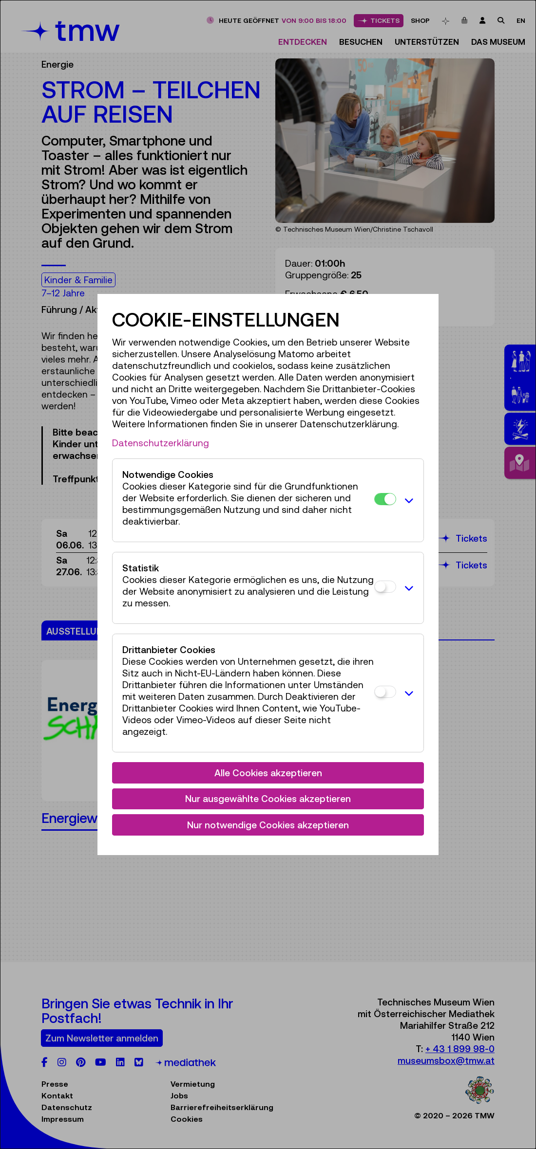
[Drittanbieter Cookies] (385, 692)
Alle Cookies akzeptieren (268, 772)
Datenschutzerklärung (160, 443)
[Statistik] (385, 587)
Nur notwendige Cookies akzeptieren (268, 825)
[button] (407, 500)
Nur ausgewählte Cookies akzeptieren (268, 798)
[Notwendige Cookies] (385, 499)
